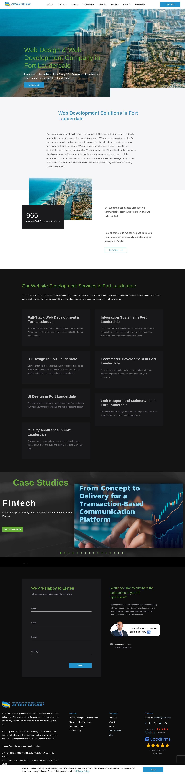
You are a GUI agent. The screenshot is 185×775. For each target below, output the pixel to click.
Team (111, 726)
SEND (80, 665)
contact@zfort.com (123, 647)
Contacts (149, 713)
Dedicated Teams (76, 726)
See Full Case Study (12, 529)
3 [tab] (68, 553)
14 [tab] (114, 553)
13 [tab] (110, 553)
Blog (111, 735)
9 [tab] (93, 553)
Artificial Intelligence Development (84, 718)
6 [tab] (81, 553)
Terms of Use (20, 746)
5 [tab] (77, 553)
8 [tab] (89, 553)
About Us (113, 718)
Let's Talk (170, 4)
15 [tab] (118, 553)
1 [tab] (60, 553)
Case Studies (115, 731)
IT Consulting (75, 731)
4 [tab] (73, 553)
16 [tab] (122, 553)
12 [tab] (106, 553)
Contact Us (140, 4)
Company (113, 713)
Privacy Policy (82, 771)
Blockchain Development (80, 722)
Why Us (112, 722)
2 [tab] (64, 553)
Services (73, 713)
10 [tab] (97, 553)
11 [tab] (102, 553)
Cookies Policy (34, 746)
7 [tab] (85, 553)
